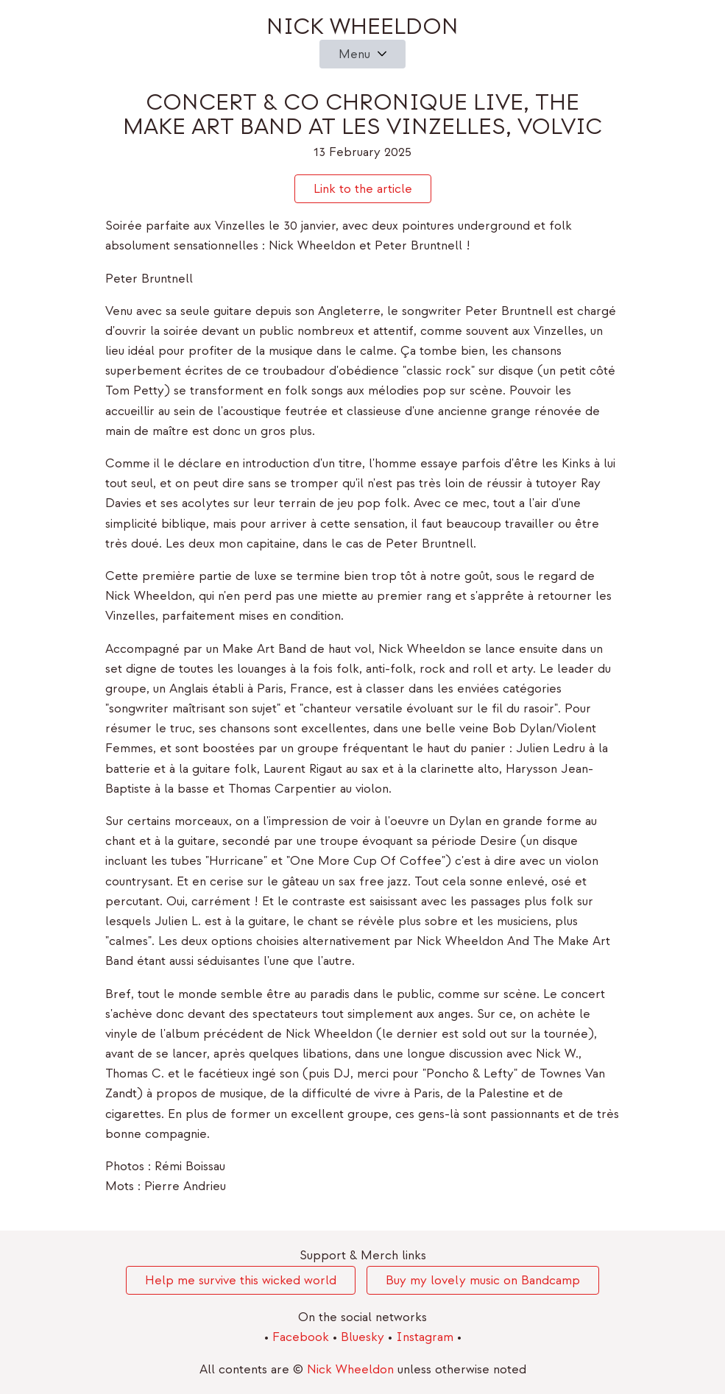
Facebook (302, 1337)
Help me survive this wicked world (240, 1280)
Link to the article (363, 189)
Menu (354, 54)
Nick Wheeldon (362, 27)
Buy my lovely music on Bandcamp (483, 1280)
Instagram (426, 1337)
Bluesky (364, 1337)
